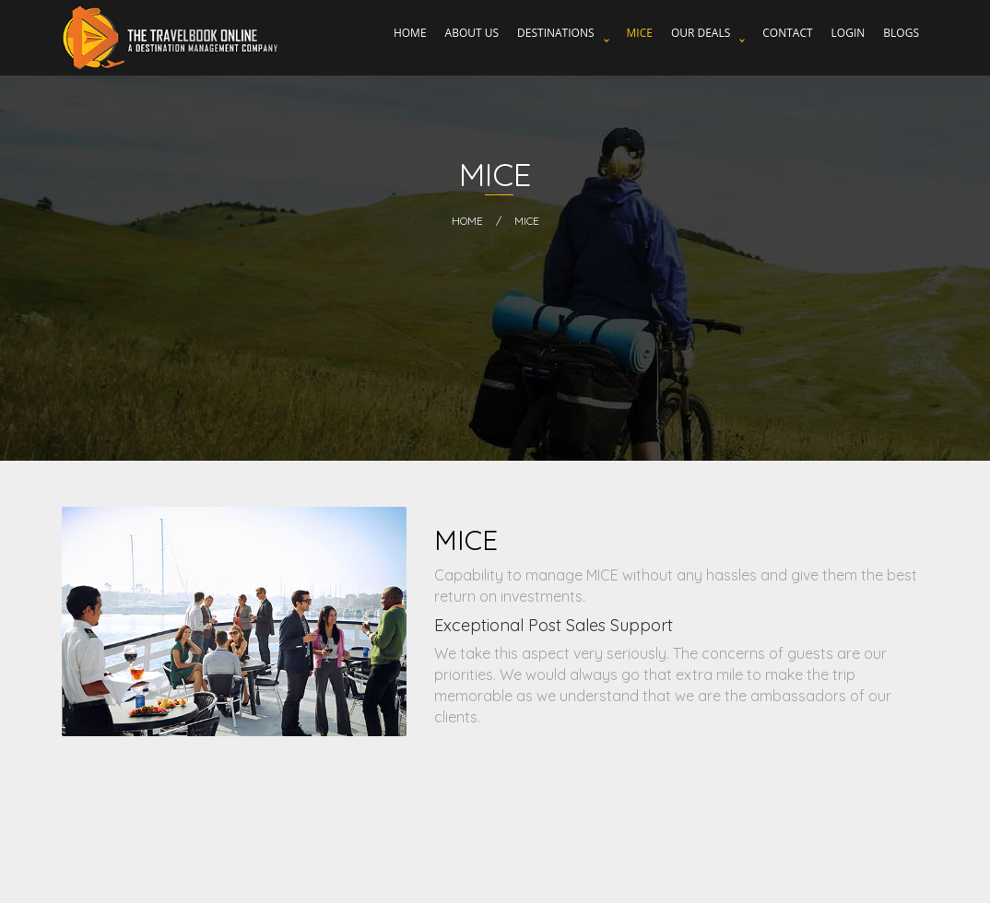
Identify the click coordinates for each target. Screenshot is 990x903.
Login (848, 33)
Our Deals (700, 33)
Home (410, 33)
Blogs (901, 33)
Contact (787, 33)
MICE (640, 33)
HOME (467, 221)
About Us (472, 33)
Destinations (555, 33)
